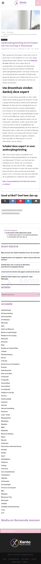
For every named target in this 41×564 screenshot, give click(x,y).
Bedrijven (4, 339)
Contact (25, 562)
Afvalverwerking (7, 313)
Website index (16, 562)
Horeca (3, 396)
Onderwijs (4, 443)
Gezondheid (5, 386)
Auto (2, 326)
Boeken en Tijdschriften (9, 348)
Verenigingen (6, 484)
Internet (4, 405)
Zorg (3, 510)
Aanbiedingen (6, 310)
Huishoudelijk (6, 399)
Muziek (3, 440)
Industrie (4, 402)
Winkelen (4, 494)
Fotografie (5, 380)
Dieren (3, 358)
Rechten (4, 450)
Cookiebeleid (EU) (13, 559)
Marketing (4, 421)
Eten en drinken (6, 373)
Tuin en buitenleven (8, 472)
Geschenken (5, 383)
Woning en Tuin (6, 497)
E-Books (4, 361)
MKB (2, 427)
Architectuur (5, 320)
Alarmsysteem (6, 316)
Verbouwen (5, 481)
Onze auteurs (25, 559)
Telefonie (4, 462)
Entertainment (6, 370)
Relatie (3, 453)
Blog (2, 345)
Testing (3, 465)
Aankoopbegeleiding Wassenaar (12, 210)
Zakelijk (4, 503)
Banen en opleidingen (9, 332)
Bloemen (4, 342)
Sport (3, 456)
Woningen (4, 39)
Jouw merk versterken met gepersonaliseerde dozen (20, 272)
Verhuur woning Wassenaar (10, 213)
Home (4, 559)
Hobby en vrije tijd (7, 392)
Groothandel (5, 389)
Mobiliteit (4, 430)
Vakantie (4, 478)
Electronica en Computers (10, 364)
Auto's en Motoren (7, 329)
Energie (4, 367)
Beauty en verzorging (8, 335)
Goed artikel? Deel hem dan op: (18, 237)
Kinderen (4, 411)
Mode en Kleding (7, 434)
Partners (34, 559)
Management (5, 418)
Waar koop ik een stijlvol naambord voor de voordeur (20, 253)
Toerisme (4, 469)
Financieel (5, 377)
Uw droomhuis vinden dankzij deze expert (18, 233)
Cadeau (4, 351)
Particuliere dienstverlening (11, 446)
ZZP (2, 513)
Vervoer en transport (8, 488)
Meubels (4, 424)
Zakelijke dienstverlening (10, 507)
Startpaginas (5, 459)
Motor (3, 437)
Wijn (2, 491)
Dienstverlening (6, 354)
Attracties (4, 323)
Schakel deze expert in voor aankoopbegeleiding (23, 235)
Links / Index (5, 415)
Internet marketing (7, 408)
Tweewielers (5, 475)
